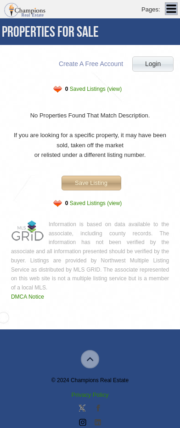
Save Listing (91, 182)
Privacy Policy (90, 394)
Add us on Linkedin (98, 423)
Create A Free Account (91, 63)
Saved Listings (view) (93, 89)
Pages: (150, 9)
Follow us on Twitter (82, 408)
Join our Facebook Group (98, 408)
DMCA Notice (27, 297)
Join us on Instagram (82, 423)
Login (153, 63)
